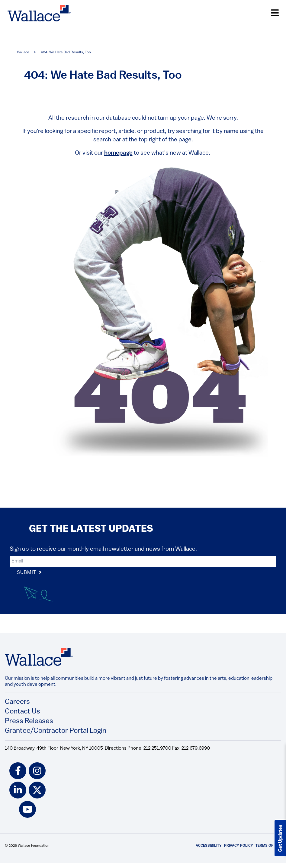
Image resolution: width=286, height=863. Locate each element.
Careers (17, 702)
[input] (143, 561)
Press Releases (29, 721)
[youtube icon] (27, 809)
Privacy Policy (238, 846)
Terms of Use (268, 846)
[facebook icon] (17, 770)
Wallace (23, 52)
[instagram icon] (37, 770)
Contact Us (22, 711)
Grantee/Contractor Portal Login (55, 731)
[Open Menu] (275, 13)
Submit (29, 572)
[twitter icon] (37, 790)
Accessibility (209, 846)
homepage (118, 153)
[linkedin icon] (17, 790)
